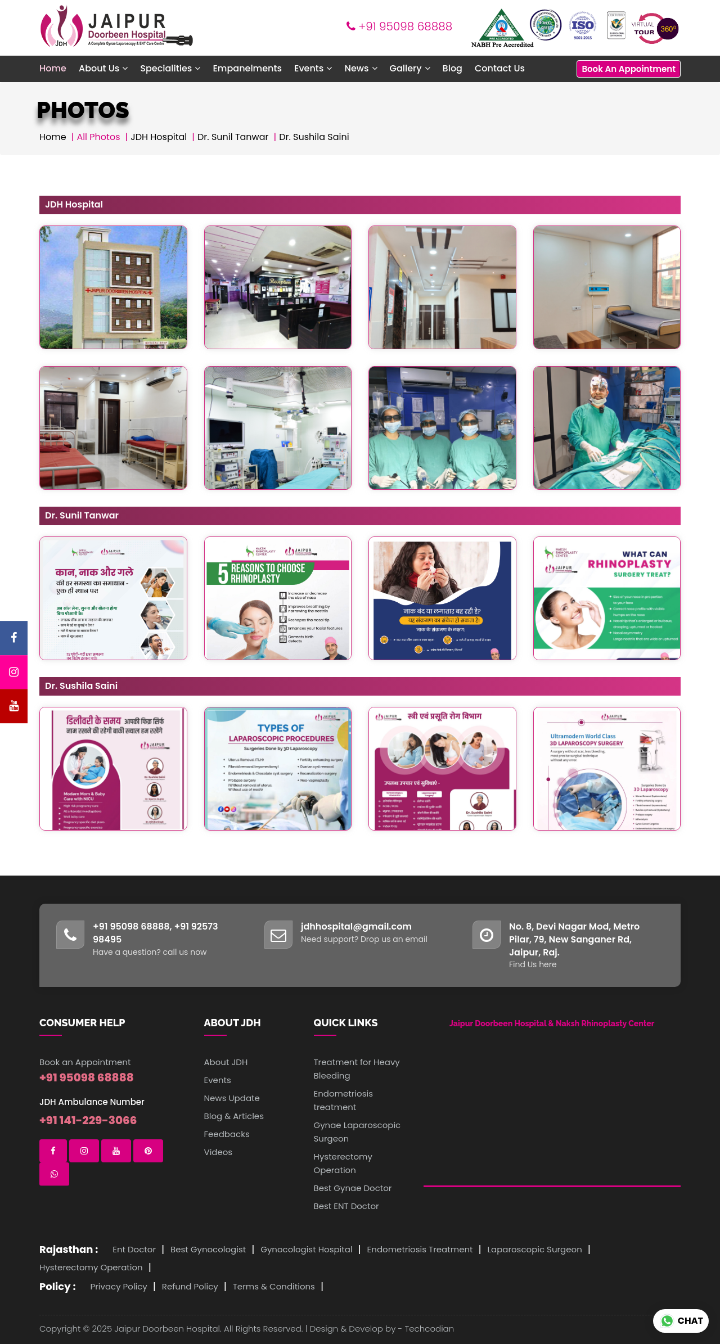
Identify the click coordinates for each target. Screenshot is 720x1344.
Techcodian (429, 1328)
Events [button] (313, 68)
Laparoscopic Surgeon (535, 1249)
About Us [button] (103, 68)
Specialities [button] (170, 68)
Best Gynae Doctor (353, 1188)
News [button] (360, 68)
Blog (452, 68)
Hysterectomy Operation (91, 1267)
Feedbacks (227, 1134)
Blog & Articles (234, 1116)
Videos (218, 1152)
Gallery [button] (410, 68)
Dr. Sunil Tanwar (233, 136)
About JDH (226, 1062)
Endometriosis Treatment (420, 1249)
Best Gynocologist (208, 1249)
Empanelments (247, 68)
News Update (232, 1098)
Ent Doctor (134, 1249)
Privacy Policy (119, 1286)
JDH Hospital (158, 136)
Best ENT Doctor (346, 1206)
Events (217, 1080)
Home (52, 68)
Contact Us (500, 68)
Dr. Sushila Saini (314, 136)
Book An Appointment (629, 69)
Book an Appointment (84, 1062)
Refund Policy (190, 1286)
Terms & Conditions (274, 1286)
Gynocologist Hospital (306, 1249)
